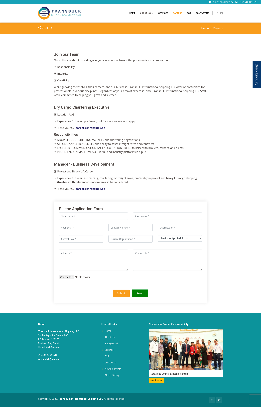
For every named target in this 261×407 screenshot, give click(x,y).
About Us (145, 13)
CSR (189, 13)
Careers (177, 13)
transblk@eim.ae (221, 2)
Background (111, 343)
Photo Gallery (112, 375)
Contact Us (202, 13)
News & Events (113, 369)
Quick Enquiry (257, 74)
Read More (156, 380)
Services (163, 13)
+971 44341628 (246, 2)
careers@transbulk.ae (90, 128)
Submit (121, 294)
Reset (139, 294)
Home (132, 13)
